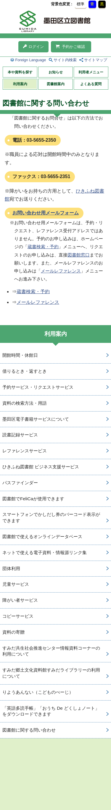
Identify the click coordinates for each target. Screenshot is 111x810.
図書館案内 (56, 84)
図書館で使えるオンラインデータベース (42, 536)
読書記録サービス (20, 434)
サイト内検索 (65, 60)
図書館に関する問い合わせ (29, 729)
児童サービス (15, 584)
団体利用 (11, 568)
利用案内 (20, 84)
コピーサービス (17, 616)
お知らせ (56, 72)
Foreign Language (30, 60)
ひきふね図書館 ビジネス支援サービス (40, 466)
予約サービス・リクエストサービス (37, 387)
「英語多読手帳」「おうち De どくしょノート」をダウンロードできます (50, 711)
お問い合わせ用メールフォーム (45, 212)
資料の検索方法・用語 (24, 403)
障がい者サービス (20, 600)
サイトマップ (95, 60)
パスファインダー (20, 482)
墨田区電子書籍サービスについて (35, 419)
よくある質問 (91, 84)
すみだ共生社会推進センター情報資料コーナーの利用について (51, 651)
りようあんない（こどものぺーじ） (37, 692)
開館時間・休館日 (20, 355)
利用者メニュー (90, 72)
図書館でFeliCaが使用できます (33, 498)
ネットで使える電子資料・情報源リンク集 (44, 552)
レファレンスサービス (24, 450)
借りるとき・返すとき (24, 371)
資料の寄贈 (13, 632)
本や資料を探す (20, 72)
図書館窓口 (78, 254)
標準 (80, 4)
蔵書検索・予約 (43, 246)
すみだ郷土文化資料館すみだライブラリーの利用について (51, 673)
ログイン (33, 46)
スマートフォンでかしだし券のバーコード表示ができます (51, 517)
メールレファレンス (61, 270)
